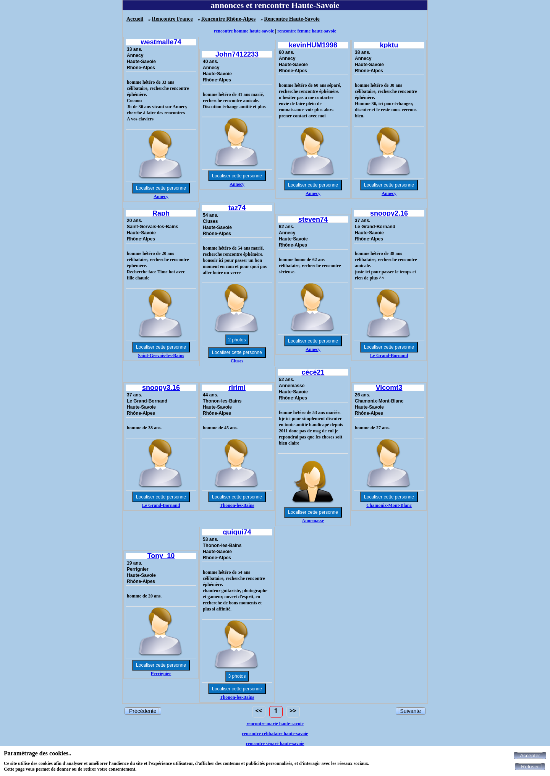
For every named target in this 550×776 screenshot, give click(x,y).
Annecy (161, 196)
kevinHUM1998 (313, 45)
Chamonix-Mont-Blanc (389, 505)
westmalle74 (161, 42)
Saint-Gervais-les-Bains (161, 355)
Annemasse (313, 520)
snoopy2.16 (389, 213)
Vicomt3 (389, 387)
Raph (161, 213)
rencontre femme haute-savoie (306, 31)
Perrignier (161, 673)
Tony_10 (161, 556)
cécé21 (312, 372)
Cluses (237, 361)
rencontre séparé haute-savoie (275, 743)
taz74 (237, 208)
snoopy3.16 (161, 387)
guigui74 (237, 532)
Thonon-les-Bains (237, 505)
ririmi (237, 387)
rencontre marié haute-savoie (275, 723)
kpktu (389, 45)
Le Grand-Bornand (389, 355)
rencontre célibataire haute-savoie (275, 733)
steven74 (313, 219)
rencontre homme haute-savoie (244, 31)
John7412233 (237, 54)
